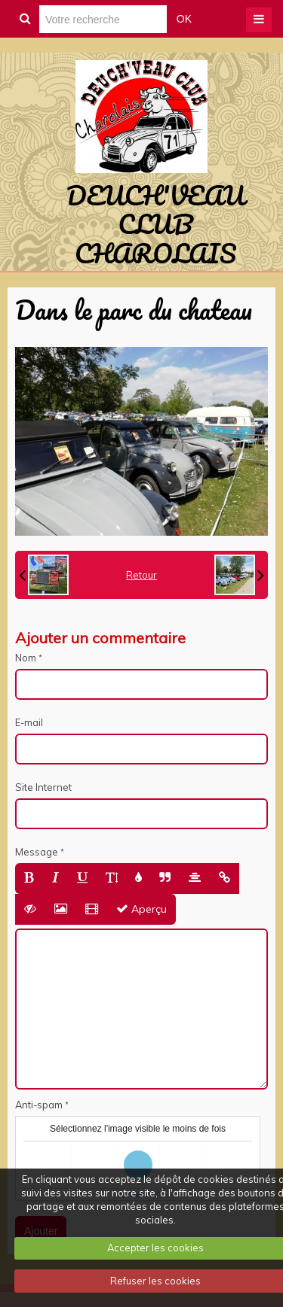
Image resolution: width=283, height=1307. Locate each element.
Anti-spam (39, 1105)
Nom (25, 658)
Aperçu (141, 909)
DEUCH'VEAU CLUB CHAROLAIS (155, 224)
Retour (141, 575)
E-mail (29, 722)
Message (36, 852)
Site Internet (43, 787)
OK (184, 19)
